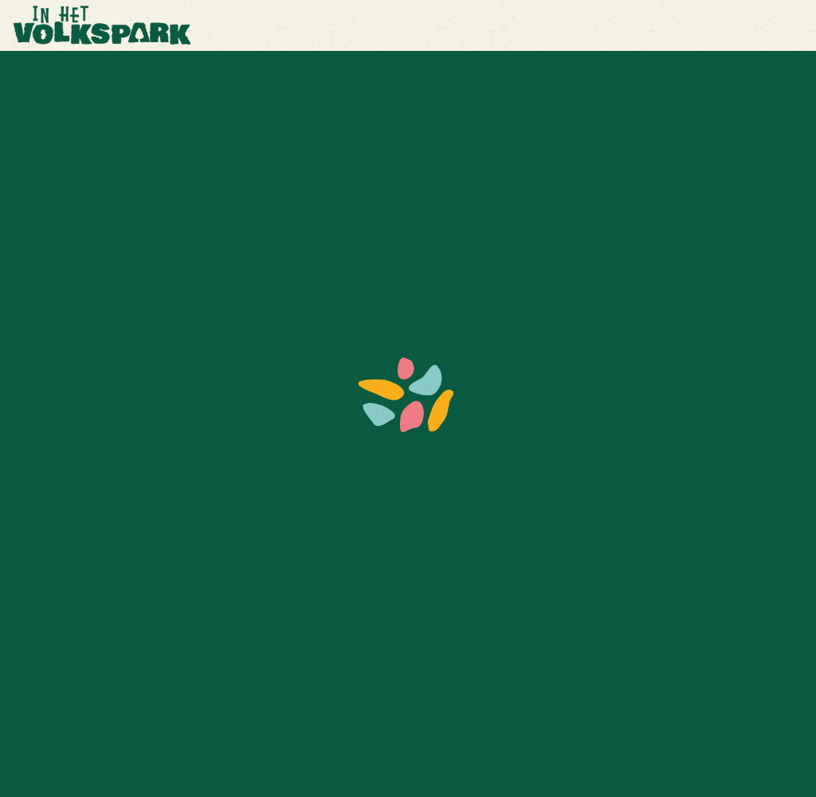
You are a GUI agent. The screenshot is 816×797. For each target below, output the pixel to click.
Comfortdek (192, 76)
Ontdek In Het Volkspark (364, 76)
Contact (613, 76)
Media (464, 76)
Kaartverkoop (46, 76)
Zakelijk (122, 76)
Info (563, 76)
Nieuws (516, 76)
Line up (260, 76)
